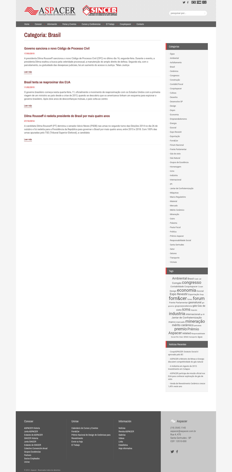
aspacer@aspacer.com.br (183, 431)
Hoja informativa (125, 448)
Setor (172, 249)
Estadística (123, 445)
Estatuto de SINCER (32, 445)
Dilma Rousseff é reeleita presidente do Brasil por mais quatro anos (67, 116)
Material (173, 201)
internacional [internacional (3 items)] (193, 314)
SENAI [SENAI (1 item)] (186, 337)
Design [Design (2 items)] (173, 291)
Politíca (173, 232)
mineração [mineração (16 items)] (195, 321)
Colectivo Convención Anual (35, 448)
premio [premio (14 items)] (180, 329)
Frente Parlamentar (178, 149)
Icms (172, 171)
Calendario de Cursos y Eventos (84, 428)
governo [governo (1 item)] (171, 306)
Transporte (174, 258)
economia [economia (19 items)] (186, 290)
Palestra (173, 223)
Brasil (172, 67)
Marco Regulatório (178, 197)
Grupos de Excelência (179, 162)
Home (26, 24)
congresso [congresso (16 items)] (191, 282)
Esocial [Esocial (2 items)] (200, 291)
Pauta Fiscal (175, 227)
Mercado (174, 206)
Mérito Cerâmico (177, 210)
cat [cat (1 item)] (200, 279)
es (199, 2)
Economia (174, 115)
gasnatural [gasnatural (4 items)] (194, 302)
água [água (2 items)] (200, 336)
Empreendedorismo (178, 119)
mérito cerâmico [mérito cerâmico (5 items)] (182, 325)
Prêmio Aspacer (177, 236)
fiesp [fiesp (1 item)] (202, 294)
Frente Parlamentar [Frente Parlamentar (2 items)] (178, 302)
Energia (173, 123)
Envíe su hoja (77, 441)
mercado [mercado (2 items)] (180, 322)
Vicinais (173, 262)
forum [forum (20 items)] (199, 298)
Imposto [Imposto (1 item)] (194, 310)
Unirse (27, 461)
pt (193, 2)
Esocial (173, 128)
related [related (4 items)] (186, 333)
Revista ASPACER (126, 431)
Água (172, 54)
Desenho (174, 97)
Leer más (28, 71)
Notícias (122, 428)
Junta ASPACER (31, 431)
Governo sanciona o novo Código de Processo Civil (57, 48)
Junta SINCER (30, 441)
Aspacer (70, 10)
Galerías (122, 434)
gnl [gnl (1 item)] (203, 303)
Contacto (140, 24)
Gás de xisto (175, 154)
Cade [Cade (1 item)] (196, 279)
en (204, 2)
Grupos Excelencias (32, 451)
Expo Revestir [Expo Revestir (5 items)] (179, 294)
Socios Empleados (32, 458)
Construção (175, 80)
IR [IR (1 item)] (203, 314)
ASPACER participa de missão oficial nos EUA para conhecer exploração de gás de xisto (186, 376)
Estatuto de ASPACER (33, 434)
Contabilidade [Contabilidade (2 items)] (177, 286)
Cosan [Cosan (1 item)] (200, 287)
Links (121, 441)
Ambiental (174, 58)
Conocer (38, 24)
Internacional (175, 180)
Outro (172, 219)
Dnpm (172, 110)
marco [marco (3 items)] (172, 322)
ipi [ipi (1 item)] (201, 314)
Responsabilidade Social (180, 240)
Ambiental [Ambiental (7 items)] (179, 278)
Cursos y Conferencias (91, 24)
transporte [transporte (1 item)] (193, 337)
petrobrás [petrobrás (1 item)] (197, 326)
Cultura (173, 93)
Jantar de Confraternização (181, 188)
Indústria (174, 175)
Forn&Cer (174, 141)
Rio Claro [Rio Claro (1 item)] (179, 337)
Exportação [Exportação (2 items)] (193, 294)
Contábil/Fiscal (176, 84)
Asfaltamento (176, 62)
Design (173, 106)
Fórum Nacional (177, 145)
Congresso (174, 75)
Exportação (175, 136)
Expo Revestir (176, 132)
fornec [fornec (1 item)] (189, 299)
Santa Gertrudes (177, 245)
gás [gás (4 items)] (195, 305)
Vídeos (121, 438)
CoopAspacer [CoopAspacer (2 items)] (191, 286)
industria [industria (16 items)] (177, 313)
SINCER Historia (31, 438)
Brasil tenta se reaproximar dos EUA (47, 82)
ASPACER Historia (32, 428)
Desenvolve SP (176, 102)
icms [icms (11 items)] (186, 309)
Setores (173, 253)
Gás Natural (175, 158)
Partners (27, 455)
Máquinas (174, 193)
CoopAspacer (125, 24)
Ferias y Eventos (69, 24)
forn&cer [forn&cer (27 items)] (178, 298)
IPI (171, 184)
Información (52, 24)
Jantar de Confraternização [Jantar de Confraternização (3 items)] (187, 317)
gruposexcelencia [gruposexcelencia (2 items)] (183, 306)
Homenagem (175, 167)
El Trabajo (110, 24)
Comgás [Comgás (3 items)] (176, 283)
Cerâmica (174, 71)
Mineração (174, 214)
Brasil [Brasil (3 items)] (191, 278)
